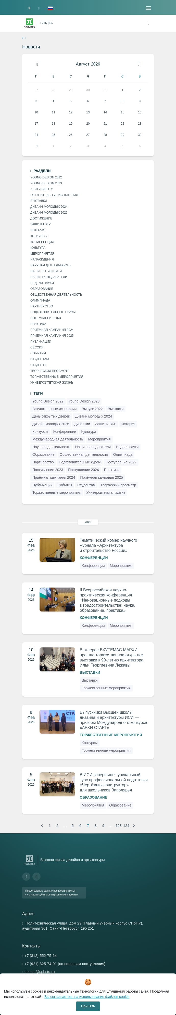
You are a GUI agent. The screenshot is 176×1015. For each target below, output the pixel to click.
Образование (93, 797)
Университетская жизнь (51, 382)
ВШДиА (46, 23)
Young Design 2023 (46, 183)
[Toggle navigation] (148, 8)
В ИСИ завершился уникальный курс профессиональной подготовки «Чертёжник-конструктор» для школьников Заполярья (114, 782)
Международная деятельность (57, 439)
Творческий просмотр (49, 371)
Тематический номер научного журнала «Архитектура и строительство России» (108, 545)
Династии (82, 424)
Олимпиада (40, 300)
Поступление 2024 (45, 318)
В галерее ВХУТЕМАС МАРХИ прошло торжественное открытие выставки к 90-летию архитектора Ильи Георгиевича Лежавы (112, 657)
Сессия (36, 347)
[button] (51, 8)
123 (118, 826)
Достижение (41, 218)
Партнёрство (41, 306)
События (38, 353)
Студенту (38, 365)
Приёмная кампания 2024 (52, 330)
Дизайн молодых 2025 (49, 212)
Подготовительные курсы (53, 312)
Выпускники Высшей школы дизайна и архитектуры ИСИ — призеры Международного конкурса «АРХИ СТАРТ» (113, 720)
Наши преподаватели (48, 277)
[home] (22, 38)
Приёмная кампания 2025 (52, 335)
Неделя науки (42, 283)
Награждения (42, 259)
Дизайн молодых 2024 (49, 207)
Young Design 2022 (46, 177)
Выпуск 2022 (92, 409)
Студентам (39, 359)
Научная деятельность (50, 265)
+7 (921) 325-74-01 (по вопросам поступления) (64, 964)
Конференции (94, 558)
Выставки (90, 672)
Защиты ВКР (40, 224)
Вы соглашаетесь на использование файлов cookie (87, 997)
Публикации (40, 341)
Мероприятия (121, 566)
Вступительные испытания (54, 195)
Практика (38, 324)
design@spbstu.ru (39, 972)
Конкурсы (90, 743)
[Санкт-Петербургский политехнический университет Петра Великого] (29, 23)
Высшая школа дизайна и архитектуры (72, 860)
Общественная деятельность (56, 294)
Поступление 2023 (47, 470)
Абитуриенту (41, 189)
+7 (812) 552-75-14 (40, 956)
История (37, 230)
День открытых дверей (51, 416)
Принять (88, 1006)
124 (126, 826)
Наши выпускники (46, 271)
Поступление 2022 (121, 462)
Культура (37, 248)
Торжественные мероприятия (106, 688)
